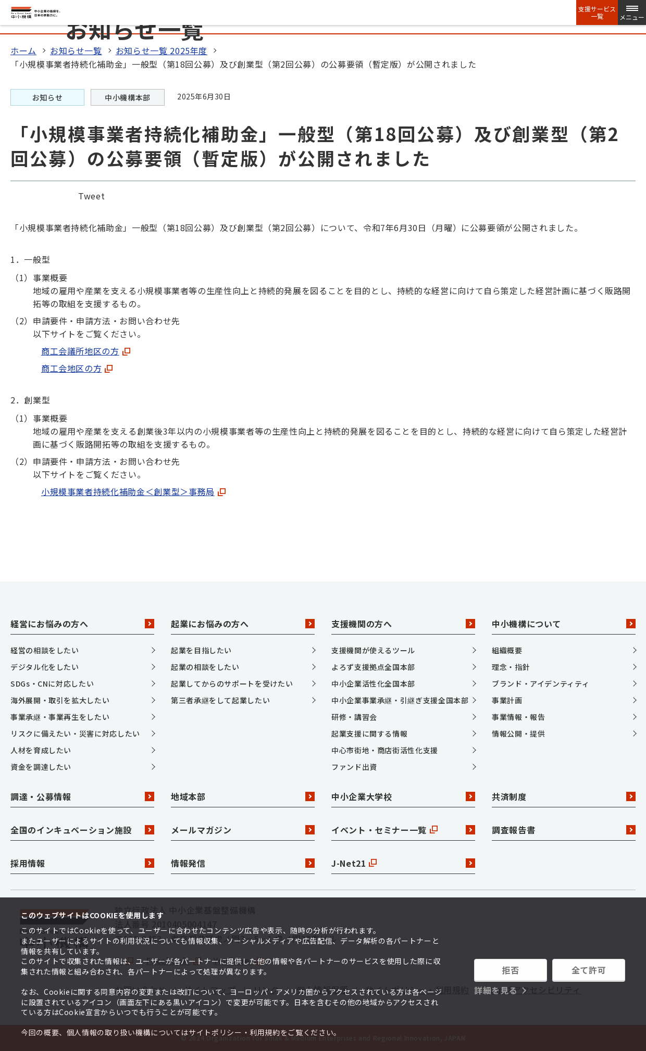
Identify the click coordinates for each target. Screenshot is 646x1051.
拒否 (510, 970)
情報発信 (243, 863)
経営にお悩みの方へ (82, 623)
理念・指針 (511, 667)
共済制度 (564, 796)
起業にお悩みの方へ (243, 623)
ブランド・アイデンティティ (540, 683)
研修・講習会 (354, 717)
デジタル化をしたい (44, 667)
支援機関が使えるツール (373, 650)
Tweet (91, 195)
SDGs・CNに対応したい (52, 683)
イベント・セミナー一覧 (403, 830)
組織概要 (507, 650)
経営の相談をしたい (44, 650)
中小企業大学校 (403, 796)
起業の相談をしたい (205, 667)
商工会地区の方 (77, 368)
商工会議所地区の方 (85, 351)
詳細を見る (495, 990)
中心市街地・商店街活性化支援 (384, 750)
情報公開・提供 (518, 733)
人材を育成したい (40, 750)
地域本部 (243, 796)
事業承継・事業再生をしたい (59, 717)
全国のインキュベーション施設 (82, 830)
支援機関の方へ (403, 623)
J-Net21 (403, 863)
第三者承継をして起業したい (220, 700)
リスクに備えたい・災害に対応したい (75, 733)
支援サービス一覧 (597, 12)
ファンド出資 (354, 767)
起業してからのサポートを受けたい (232, 683)
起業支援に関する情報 (369, 733)
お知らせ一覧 (76, 50)
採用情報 (82, 863)
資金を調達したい (40, 767)
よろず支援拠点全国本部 (373, 667)
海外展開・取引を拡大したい (59, 700)
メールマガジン (243, 830)
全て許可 (589, 970)
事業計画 (507, 700)
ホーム (23, 50)
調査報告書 (564, 830)
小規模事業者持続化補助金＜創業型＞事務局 (133, 491)
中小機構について (564, 623)
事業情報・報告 (518, 717)
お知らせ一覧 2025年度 (161, 50)
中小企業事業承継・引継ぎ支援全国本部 (400, 700)
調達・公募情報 (82, 796)
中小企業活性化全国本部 (373, 683)
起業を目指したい (201, 650)
